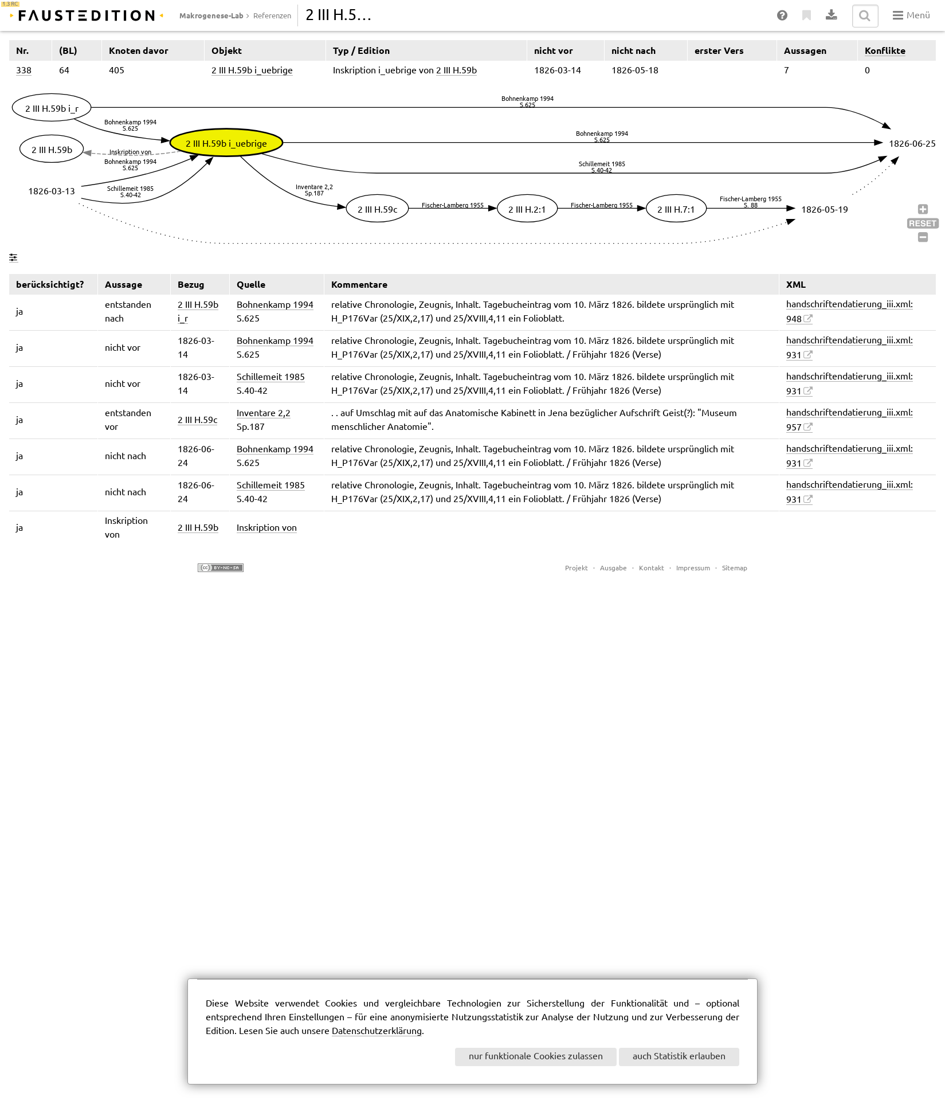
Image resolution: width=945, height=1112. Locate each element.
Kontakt (651, 568)
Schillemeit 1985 (271, 377)
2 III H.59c (197, 420)
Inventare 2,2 (264, 413)
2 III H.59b (456, 70)
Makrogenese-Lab (211, 15)
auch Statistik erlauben (679, 1056)
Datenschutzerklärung (377, 1031)
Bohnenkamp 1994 (275, 305)
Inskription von (267, 528)
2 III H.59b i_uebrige (252, 70)
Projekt (576, 568)
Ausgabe (613, 568)
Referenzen (272, 16)
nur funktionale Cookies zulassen (536, 1056)
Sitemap (734, 568)
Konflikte (885, 50)
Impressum (693, 568)
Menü (911, 15)
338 (24, 70)
